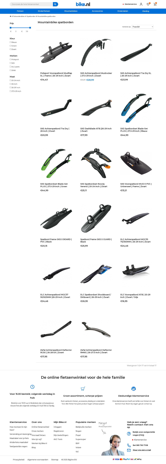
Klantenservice (18, 422)
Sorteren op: (128, 26)
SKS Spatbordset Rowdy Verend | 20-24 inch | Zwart (95, 185)
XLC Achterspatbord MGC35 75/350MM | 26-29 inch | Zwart (134, 241)
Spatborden (31, 16)
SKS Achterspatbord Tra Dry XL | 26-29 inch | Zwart (135, 75)
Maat (12, 77)
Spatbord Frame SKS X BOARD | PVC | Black (54, 241)
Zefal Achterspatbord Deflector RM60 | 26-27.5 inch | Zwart (94, 352)
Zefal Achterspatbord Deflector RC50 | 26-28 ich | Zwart (54, 352)
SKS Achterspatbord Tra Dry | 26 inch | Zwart (55, 130)
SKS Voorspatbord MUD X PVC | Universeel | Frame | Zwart (134, 185)
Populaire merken (86, 422)
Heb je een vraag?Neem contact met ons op (140, 425)
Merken (13, 56)
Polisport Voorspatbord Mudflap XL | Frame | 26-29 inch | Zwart (56, 75)
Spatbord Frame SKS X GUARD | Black (94, 241)
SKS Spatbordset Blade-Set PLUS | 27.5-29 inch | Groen (56, 185)
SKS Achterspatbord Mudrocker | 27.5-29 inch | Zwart (95, 75)
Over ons (37, 422)
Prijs (12, 23)
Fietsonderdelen (19, 16)
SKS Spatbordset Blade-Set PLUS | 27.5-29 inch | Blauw (136, 130)
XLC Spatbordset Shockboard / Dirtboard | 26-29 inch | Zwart (94, 296)
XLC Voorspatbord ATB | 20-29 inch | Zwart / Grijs (136, 296)
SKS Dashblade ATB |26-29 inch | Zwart (95, 130)
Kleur (12, 38)
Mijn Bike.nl (60, 422)
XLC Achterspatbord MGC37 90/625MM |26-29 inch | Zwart (53, 296)
